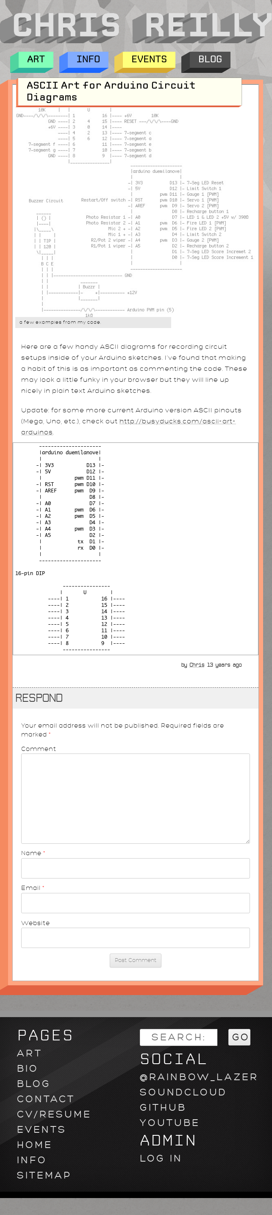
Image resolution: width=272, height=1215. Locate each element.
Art (36, 60)
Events (149, 60)
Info (88, 60)
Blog (210, 60)
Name (33, 853)
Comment (38, 748)
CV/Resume (54, 1114)
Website (35, 923)
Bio (28, 1068)
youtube (170, 1123)
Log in (161, 1158)
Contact (46, 1099)
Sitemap (44, 1175)
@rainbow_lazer (199, 1077)
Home (35, 1145)
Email (33, 887)
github (163, 1107)
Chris (196, 665)
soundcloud (183, 1092)
